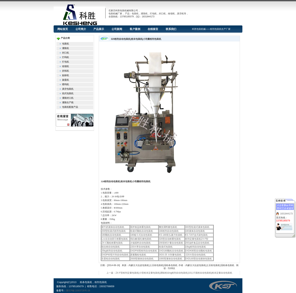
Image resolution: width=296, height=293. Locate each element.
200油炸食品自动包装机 (197, 243)
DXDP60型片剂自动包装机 (115, 254)
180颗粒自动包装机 (111, 235)
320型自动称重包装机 (170, 239)
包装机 (65, 43)
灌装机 (65, 48)
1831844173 (286, 212)
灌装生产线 (67, 102)
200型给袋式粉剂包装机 (114, 231)
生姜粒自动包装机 (111, 258)
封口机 (65, 52)
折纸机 (65, 71)
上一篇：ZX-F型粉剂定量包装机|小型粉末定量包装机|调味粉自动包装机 (142, 273)
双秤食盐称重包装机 (140, 227)
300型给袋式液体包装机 (197, 227)
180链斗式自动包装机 (141, 235)
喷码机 (65, 84)
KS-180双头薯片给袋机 (170, 235)
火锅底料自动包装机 (140, 243)
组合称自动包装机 (111, 247)
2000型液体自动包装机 (141, 258)
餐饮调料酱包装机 (168, 227)
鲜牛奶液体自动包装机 (113, 227)
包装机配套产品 (70, 107)
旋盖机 (65, 80)
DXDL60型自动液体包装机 (198, 258)
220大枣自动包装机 (140, 247)
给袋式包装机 (166, 247)
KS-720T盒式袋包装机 (196, 235)
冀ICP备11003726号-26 (78, 290)
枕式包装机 (67, 93)
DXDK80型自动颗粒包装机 (198, 250)
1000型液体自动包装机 (170, 258)
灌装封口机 (67, 98)
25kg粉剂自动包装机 (112, 250)
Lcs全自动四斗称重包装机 (115, 239)
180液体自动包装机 (195, 231)
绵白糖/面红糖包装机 (140, 239)
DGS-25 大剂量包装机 (170, 254)
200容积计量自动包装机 (171, 243)
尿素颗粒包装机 (138, 254)
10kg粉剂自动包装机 (195, 247)
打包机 (65, 61)
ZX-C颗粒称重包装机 (112, 243)
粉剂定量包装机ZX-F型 (196, 239)
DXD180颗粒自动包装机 (171, 250)
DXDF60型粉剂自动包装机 (143, 250)
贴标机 (65, 75)
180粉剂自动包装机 (169, 231)
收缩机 (65, 66)
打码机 (65, 57)
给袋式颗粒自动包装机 (141, 231)
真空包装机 (67, 89)
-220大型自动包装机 (195, 254)
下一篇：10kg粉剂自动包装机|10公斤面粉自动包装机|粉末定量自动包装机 (195, 273)
